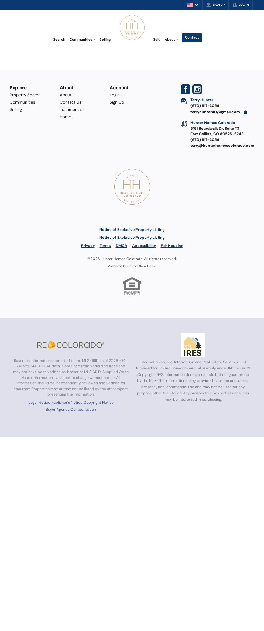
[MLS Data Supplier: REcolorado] (71, 344)
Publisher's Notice (66, 402)
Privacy (88, 245)
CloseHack (146, 266)
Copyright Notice (99, 402)
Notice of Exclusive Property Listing (132, 229)
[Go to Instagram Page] (197, 89)
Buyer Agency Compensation (71, 409)
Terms (105, 245)
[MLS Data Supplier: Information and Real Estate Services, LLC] (193, 345)
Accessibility (144, 245)
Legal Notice (39, 402)
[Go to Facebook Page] (185, 89)
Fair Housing (172, 245)
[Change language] (192, 5)
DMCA (121, 245)
